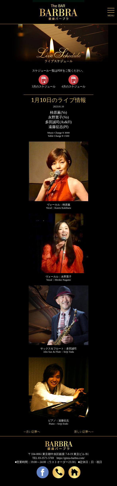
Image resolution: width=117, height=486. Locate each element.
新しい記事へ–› (83, 431)
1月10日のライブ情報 (58, 100)
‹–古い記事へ (32, 431)
